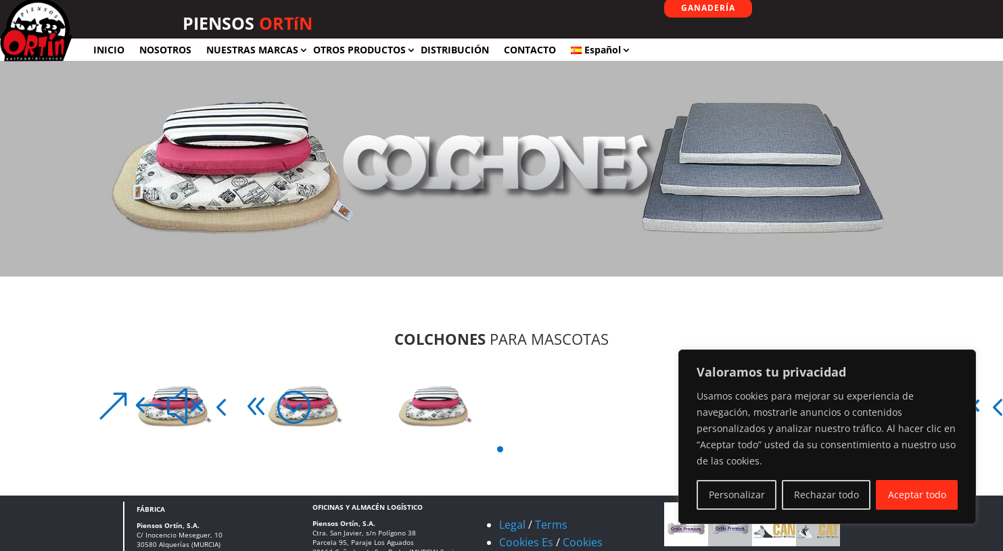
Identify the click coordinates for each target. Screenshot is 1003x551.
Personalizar (737, 494)
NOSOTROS (165, 49)
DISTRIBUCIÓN (455, 49)
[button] (110, 407)
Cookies (583, 542)
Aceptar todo (917, 494)
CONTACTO (530, 49)
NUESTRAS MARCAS (252, 49)
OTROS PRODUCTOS (359, 49)
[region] (827, 437)
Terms (551, 524)
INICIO (108, 49)
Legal (512, 524)
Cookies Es (526, 542)
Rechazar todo (826, 494)
